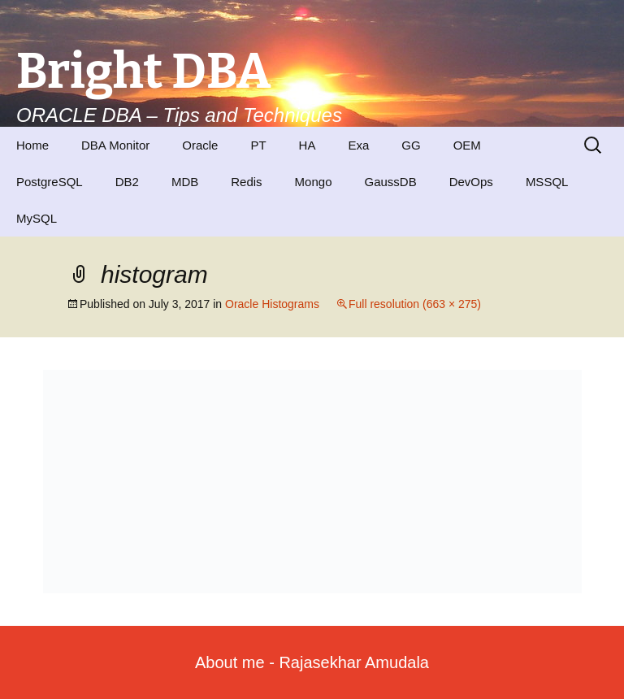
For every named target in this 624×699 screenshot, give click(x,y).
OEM (467, 145)
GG (410, 145)
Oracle (200, 145)
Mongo (313, 182)
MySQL (36, 218)
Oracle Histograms (272, 303)
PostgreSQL (49, 182)
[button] (312, 481)
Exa (358, 145)
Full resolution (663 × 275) (415, 303)
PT (258, 145)
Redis (246, 182)
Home (32, 145)
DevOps (471, 182)
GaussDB (390, 182)
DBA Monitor (115, 145)
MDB (184, 182)
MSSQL (547, 182)
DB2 (127, 182)
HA (307, 145)
